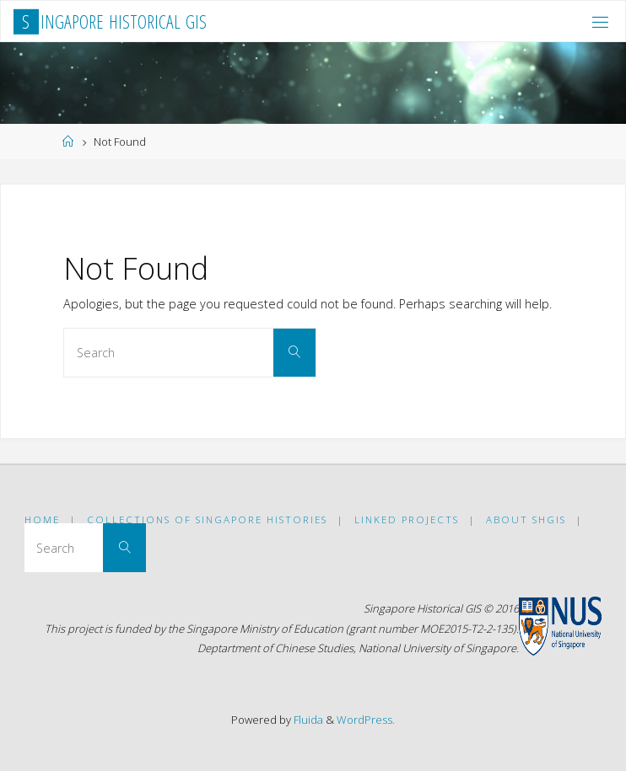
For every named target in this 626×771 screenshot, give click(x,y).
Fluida (307, 719)
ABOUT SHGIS (526, 519)
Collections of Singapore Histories (207, 519)
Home (42, 519)
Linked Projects (406, 519)
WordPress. (366, 719)
